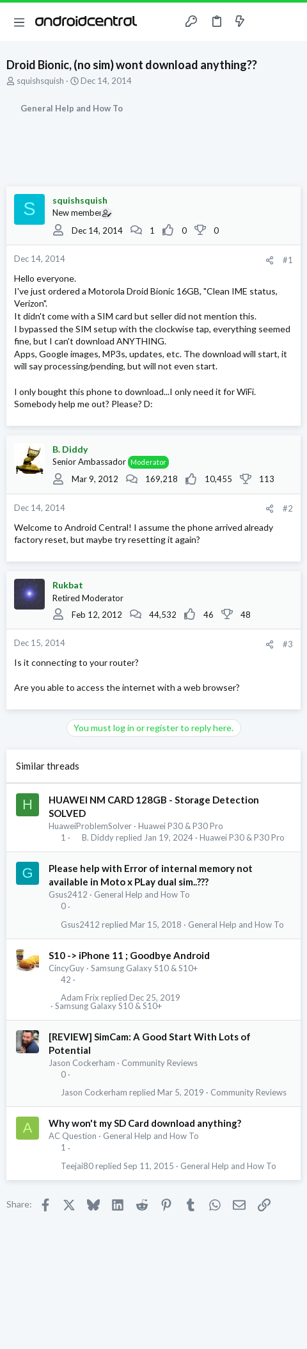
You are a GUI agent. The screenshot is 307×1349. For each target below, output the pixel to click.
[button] (19, 22)
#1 (288, 260)
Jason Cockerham (82, 1063)
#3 (288, 644)
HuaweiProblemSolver (90, 826)
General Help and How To (142, 894)
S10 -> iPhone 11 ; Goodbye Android (129, 955)
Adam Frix (80, 998)
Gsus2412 (68, 894)
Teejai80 (77, 1166)
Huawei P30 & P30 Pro (180, 826)
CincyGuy (66, 968)
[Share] (269, 260)
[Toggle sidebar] (265, 21)
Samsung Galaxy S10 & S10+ (144, 968)
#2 (288, 508)
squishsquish (40, 81)
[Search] (290, 22)
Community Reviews (160, 1063)
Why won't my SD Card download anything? (145, 1123)
